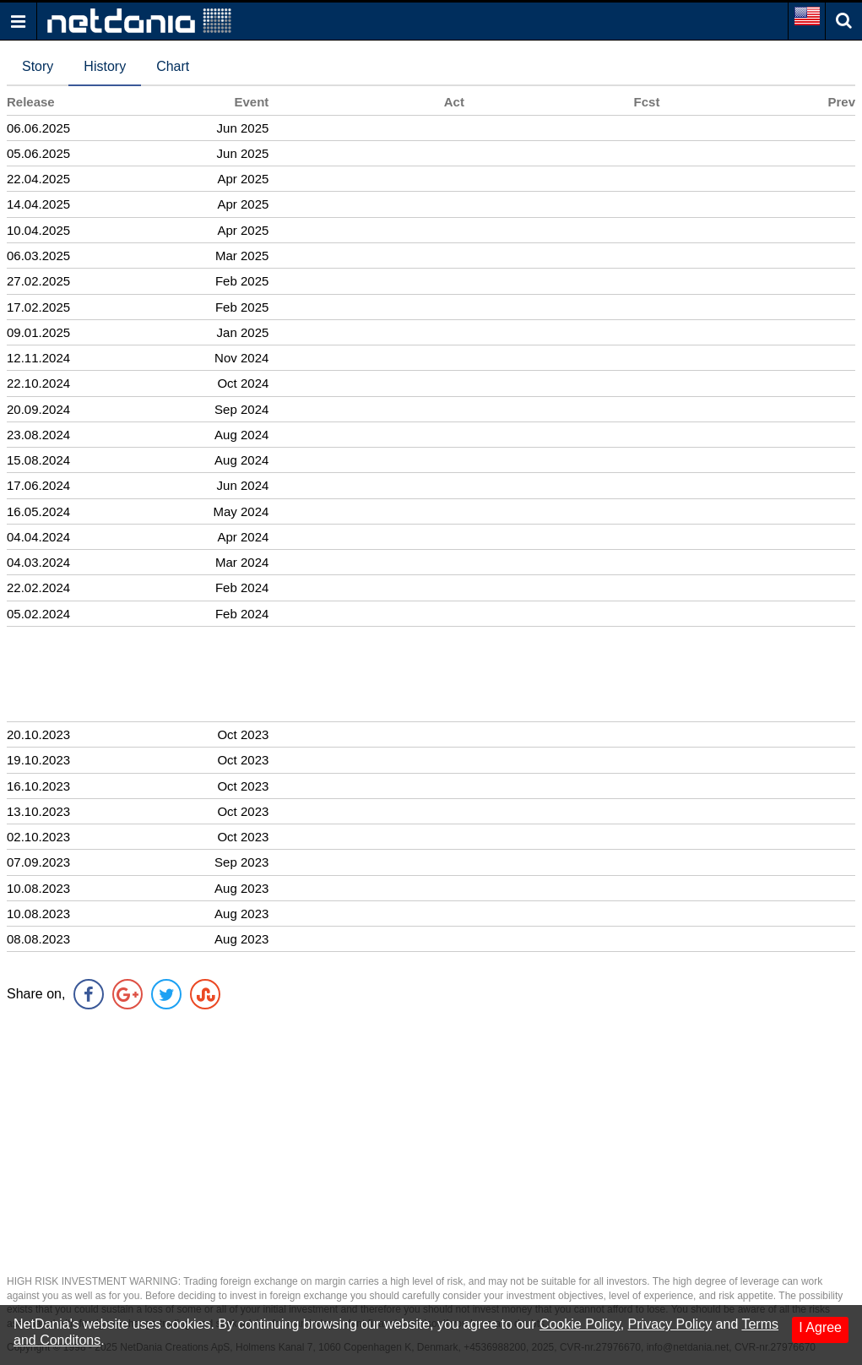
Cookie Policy (580, 1324)
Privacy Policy (670, 1324)
